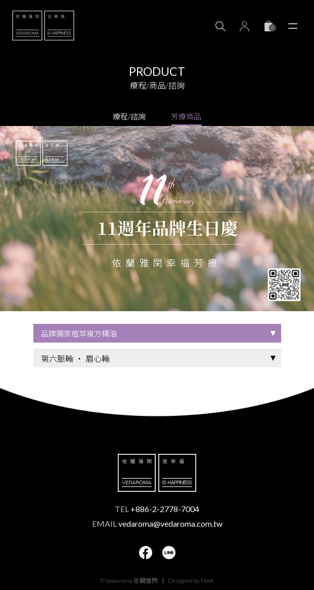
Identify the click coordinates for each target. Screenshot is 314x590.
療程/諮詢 (129, 116)
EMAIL (157, 523)
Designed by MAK (191, 580)
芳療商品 (186, 116)
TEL (157, 509)
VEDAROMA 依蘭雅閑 (43, 25)
